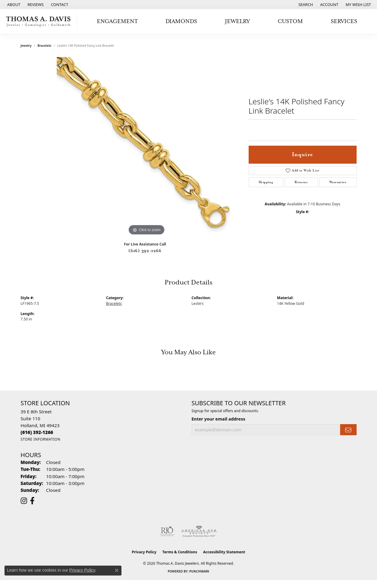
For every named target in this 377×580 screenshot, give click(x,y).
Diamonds (181, 21)
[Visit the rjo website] (167, 531)
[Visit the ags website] (199, 531)
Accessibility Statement (224, 552)
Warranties (337, 182)
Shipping (266, 182)
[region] (147, 147)
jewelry (26, 45)
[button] (305, 4)
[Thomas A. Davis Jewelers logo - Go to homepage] (40, 21)
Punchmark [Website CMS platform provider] (199, 571)
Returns (301, 182)
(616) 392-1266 (145, 250)
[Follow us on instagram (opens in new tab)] (24, 500)
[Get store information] (41, 439)
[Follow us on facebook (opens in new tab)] (32, 500)
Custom (290, 21)
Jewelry (237, 21)
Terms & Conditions (179, 552)
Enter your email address (218, 419)
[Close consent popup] (116, 570)
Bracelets (44, 45)
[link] (13, 4)
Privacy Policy (144, 552)
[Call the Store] (37, 432)
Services (344, 21)
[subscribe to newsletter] (348, 429)
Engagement (117, 21)
